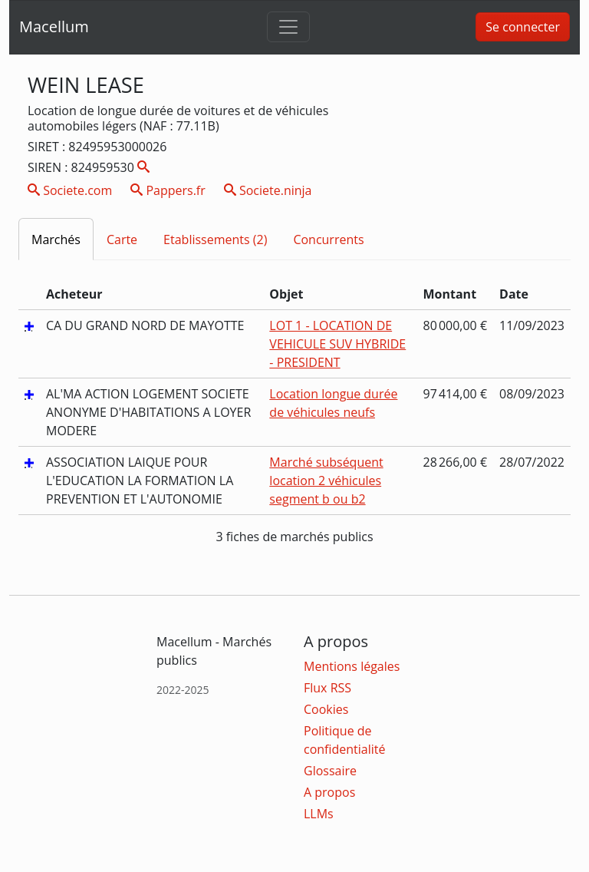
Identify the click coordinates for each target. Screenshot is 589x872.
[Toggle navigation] (288, 27)
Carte (122, 239)
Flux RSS (327, 687)
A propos (329, 792)
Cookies (326, 709)
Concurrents (328, 239)
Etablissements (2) (215, 239)
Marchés (56, 239)
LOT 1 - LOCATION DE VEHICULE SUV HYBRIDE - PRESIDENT (337, 344)
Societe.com (70, 190)
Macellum (54, 26)
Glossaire (330, 770)
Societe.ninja (268, 190)
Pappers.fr (168, 190)
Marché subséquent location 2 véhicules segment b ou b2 (326, 480)
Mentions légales (352, 666)
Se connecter (522, 26)
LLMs (319, 813)
